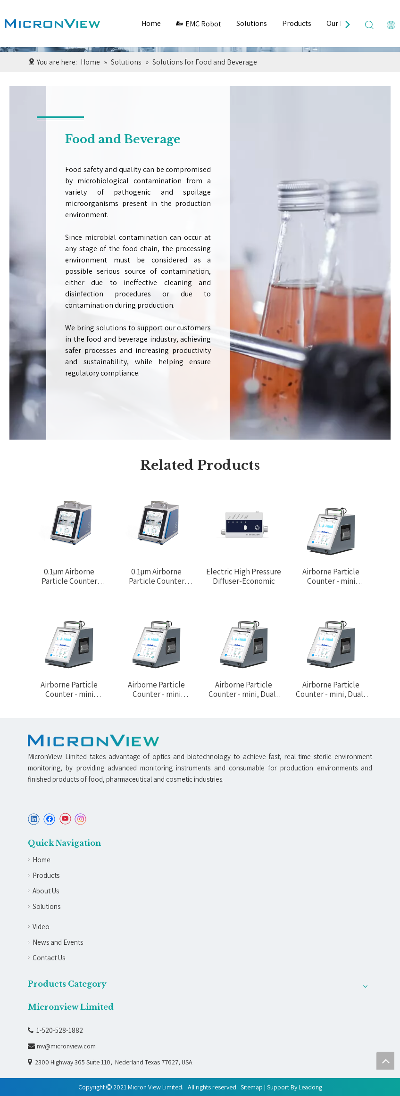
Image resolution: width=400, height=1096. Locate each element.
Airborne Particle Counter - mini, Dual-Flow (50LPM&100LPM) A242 (331, 689)
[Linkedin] (34, 819)
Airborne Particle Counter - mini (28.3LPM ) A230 (156, 689)
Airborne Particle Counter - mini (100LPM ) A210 (330, 576)
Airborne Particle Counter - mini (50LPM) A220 (69, 689)
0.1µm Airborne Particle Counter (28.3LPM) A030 (156, 576)
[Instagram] (81, 819)
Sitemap (252, 1087)
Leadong (310, 1087)
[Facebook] (49, 819)
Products (296, 23)
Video (41, 926)
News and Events (58, 942)
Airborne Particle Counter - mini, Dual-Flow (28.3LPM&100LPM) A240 (243, 689)
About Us (46, 890)
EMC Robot (198, 24)
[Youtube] (65, 819)
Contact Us (49, 957)
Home (151, 23)
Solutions (251, 23)
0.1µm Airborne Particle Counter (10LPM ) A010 (69, 576)
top (385, 1061)
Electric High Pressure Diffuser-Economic (243, 576)
